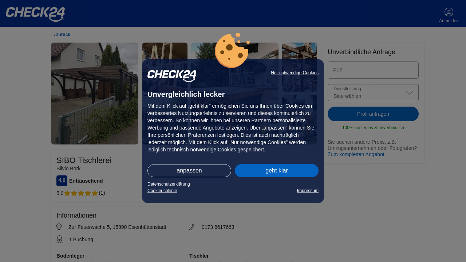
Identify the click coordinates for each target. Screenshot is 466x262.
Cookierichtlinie (162, 190)
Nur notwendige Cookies (295, 72)
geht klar (276, 170)
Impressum (308, 190)
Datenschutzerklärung (168, 184)
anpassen (189, 170)
